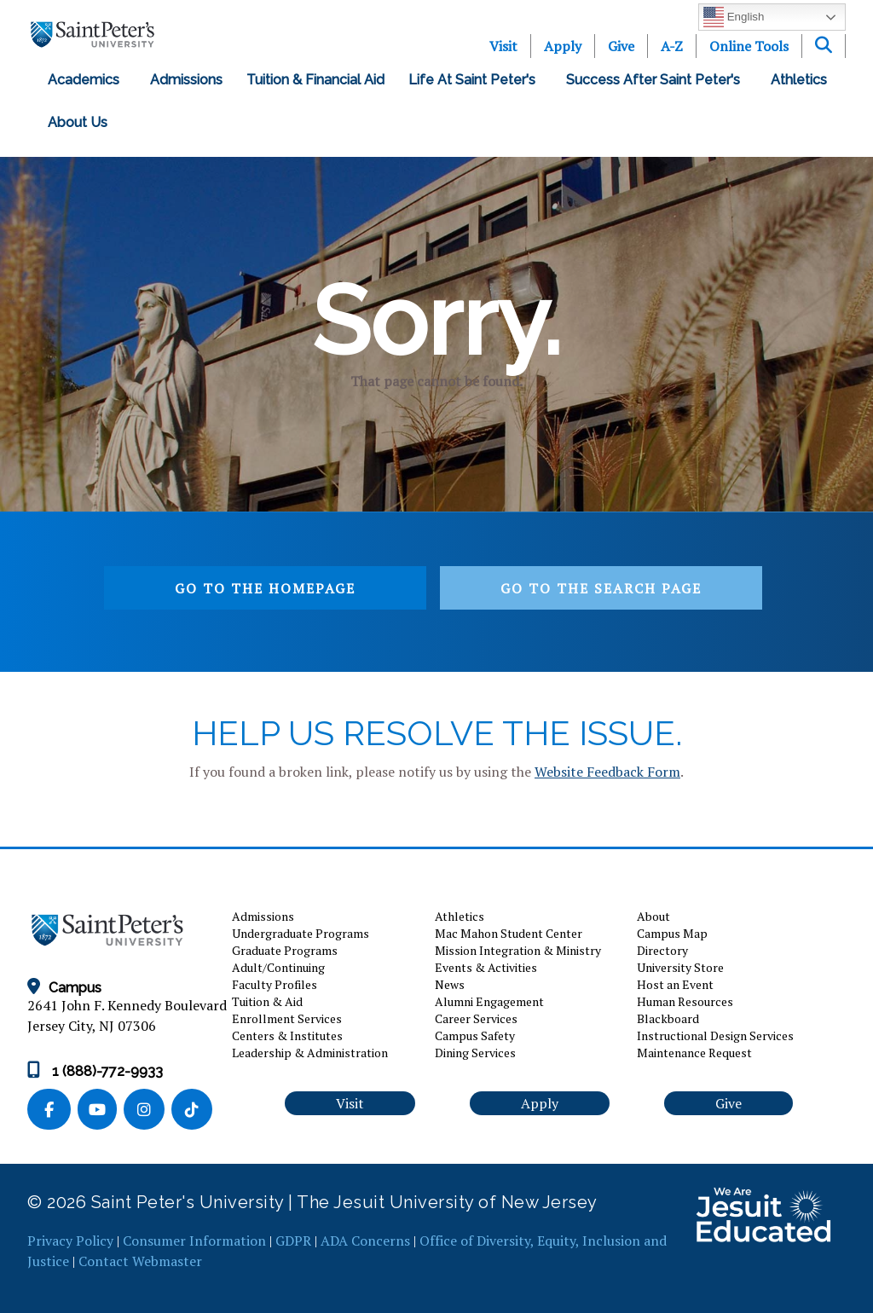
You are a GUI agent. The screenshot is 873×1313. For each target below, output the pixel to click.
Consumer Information (194, 1240)
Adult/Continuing (278, 967)
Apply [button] (539, 1103)
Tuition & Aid (267, 1001)
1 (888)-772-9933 (95, 1071)
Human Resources (685, 1001)
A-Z (672, 46)
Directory (662, 950)
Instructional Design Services (715, 1035)
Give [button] (728, 1103)
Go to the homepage (265, 588)
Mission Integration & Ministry (518, 950)
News (450, 984)
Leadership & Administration (310, 1052)
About (653, 916)
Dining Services (475, 1052)
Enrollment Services (287, 1018)
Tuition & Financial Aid (315, 80)
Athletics (799, 80)
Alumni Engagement (489, 1001)
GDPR (293, 1240)
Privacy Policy (70, 1240)
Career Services (476, 1018)
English (733, 17)
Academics (87, 80)
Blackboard (668, 1018)
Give (621, 46)
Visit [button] (350, 1103)
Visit (503, 46)
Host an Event (675, 984)
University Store (680, 967)
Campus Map (672, 933)
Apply (562, 46)
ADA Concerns (365, 1240)
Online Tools (749, 46)
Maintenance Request (694, 1052)
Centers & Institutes (287, 1035)
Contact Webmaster (140, 1261)
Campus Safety (475, 1035)
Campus (64, 988)
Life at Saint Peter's (475, 80)
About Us (81, 122)
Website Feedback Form (607, 771)
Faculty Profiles (274, 984)
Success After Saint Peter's (656, 80)
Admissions (186, 80)
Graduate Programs (285, 950)
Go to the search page (601, 588)
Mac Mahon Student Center (508, 933)
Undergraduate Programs (300, 933)
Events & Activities (486, 967)
